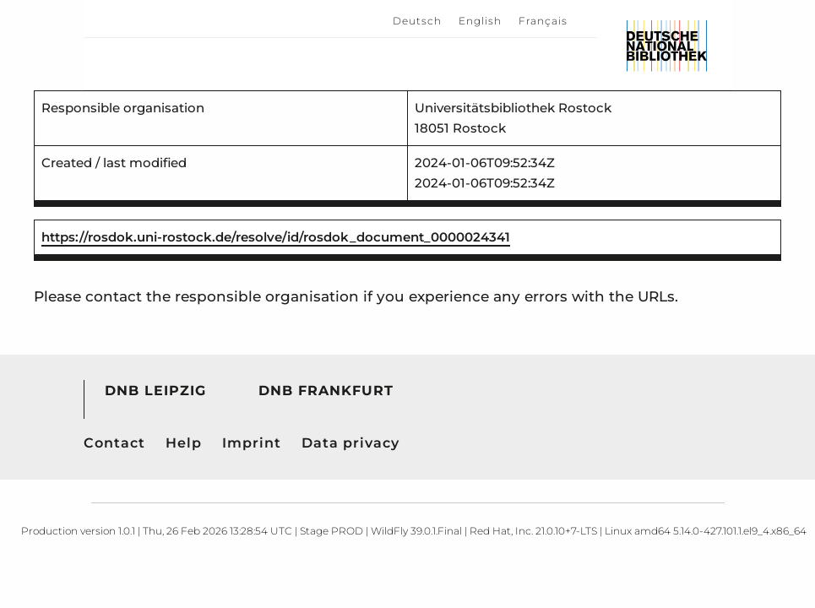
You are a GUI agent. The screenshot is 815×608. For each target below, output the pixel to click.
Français (543, 20)
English (480, 20)
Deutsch (417, 20)
